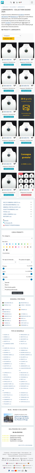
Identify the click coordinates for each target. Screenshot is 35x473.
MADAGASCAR (26, 316)
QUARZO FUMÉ (9, 383)
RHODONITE (24, 386)
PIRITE (23, 379)
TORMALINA (25, 397)
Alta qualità (7, 223)
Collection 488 (8, 38)
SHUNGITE (24, 392)
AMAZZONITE (25, 334)
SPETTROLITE (8, 395)
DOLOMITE (24, 357)
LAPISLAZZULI (8, 368)
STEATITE (7, 397)
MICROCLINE (25, 374)
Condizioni (6, 452)
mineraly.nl (8, 467)
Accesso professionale (25, 454)
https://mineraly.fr (28, 460)
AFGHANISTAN (8, 302)
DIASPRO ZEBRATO (26, 354)
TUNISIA (7, 323)
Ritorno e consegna (13, 454)
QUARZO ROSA (25, 383)
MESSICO (7, 318)
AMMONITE (8, 339)
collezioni (13, 6)
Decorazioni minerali (11, 204)
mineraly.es (27, 465)
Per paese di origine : (24, 259)
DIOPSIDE (7, 357)
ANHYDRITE (24, 339)
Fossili (6, 212)
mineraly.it (17, 465)
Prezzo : (5, 266)
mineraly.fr (10, 463)
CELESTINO (24, 348)
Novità (5, 220)
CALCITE (24, 343)
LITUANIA (24, 314)
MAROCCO (8, 316)
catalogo (5, 6)
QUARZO (24, 381)
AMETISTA (24, 336)
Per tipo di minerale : (8, 259)
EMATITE (7, 359)
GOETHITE (7, 366)
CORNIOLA (24, 350)
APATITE (7, 341)
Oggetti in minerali (10, 209)
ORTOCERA (7, 377)
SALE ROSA (24, 388)
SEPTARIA (7, 392)
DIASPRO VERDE (9, 354)
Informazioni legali (15, 452)
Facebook (16, 458)
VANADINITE (8, 399)
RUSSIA (24, 320)
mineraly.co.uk (21, 463)
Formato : (5, 277)
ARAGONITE (24, 399)
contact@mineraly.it (14, 460)
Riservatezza (25, 452)
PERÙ (23, 318)
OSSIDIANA (24, 377)
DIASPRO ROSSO (26, 352)
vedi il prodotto (8, 64)
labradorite (6, 59)
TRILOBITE (7, 404)
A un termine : (6, 253)
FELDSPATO (7, 361)
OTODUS (7, 379)
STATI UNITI (24, 323)
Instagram (23, 458)
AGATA (6, 334)
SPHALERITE (24, 395)
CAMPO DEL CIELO (9, 348)
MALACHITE (24, 372)
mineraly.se (27, 467)
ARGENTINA (25, 302)
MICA (6, 374)
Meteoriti (7, 216)
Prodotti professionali (11, 225)
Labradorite (21, 6)
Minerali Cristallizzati (12, 207)
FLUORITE (24, 361)
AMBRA (7, 336)
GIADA (23, 363)
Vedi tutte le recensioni (25, 445)
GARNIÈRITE (8, 363)
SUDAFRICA (7, 325)
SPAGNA (24, 309)
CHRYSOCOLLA (25, 401)
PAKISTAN (7, 320)
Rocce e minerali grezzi (11, 202)
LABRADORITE (25, 366)
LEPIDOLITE (7, 372)
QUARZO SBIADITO (9, 386)
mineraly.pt (17, 467)
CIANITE (7, 350)
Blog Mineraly (6, 458)
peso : (4, 271)
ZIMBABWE (24, 325)
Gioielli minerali (9, 214)
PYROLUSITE (8, 381)
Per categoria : (6, 236)
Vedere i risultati (17, 293)
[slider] (3, 268)
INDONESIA (7, 314)
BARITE (23, 341)
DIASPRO (7, 352)
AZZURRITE (7, 401)
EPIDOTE (24, 359)
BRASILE (7, 305)
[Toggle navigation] (32, 2)
